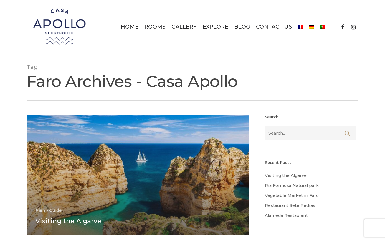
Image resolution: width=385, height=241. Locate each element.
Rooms (155, 26)
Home (129, 26)
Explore (215, 26)
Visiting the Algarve (286, 175)
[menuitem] (300, 26)
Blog (242, 26)
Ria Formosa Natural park (292, 185)
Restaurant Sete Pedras (290, 205)
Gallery (184, 26)
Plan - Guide (48, 210)
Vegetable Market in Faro (292, 195)
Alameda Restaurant (286, 215)
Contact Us (274, 26)
